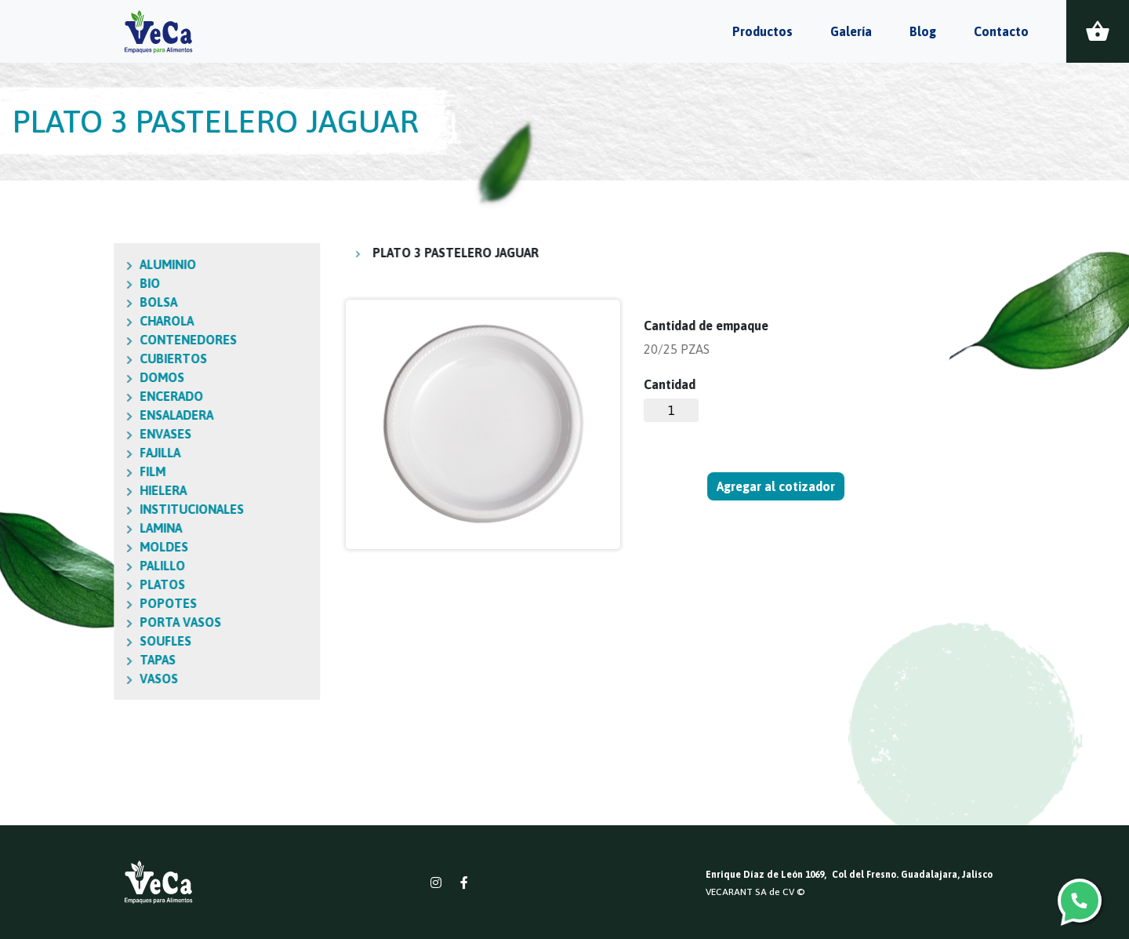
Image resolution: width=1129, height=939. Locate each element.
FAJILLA (50, 452)
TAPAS (48, 659)
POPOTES (58, 603)
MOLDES (54, 546)
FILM (43, 471)
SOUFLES (56, 640)
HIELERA (53, 490)
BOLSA (48, 302)
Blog (922, 31)
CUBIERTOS (63, 358)
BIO (40, 283)
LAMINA (51, 528)
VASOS (49, 678)
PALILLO (52, 565)
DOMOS (52, 377)
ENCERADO (61, 396)
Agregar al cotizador (777, 486)
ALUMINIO (58, 264)
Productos (762, 31)
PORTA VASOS (70, 622)
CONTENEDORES (78, 339)
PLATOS (52, 584)
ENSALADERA (67, 415)
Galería (851, 31)
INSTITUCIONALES (82, 509)
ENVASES (56, 433)
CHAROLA (57, 320)
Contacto (1001, 31)
